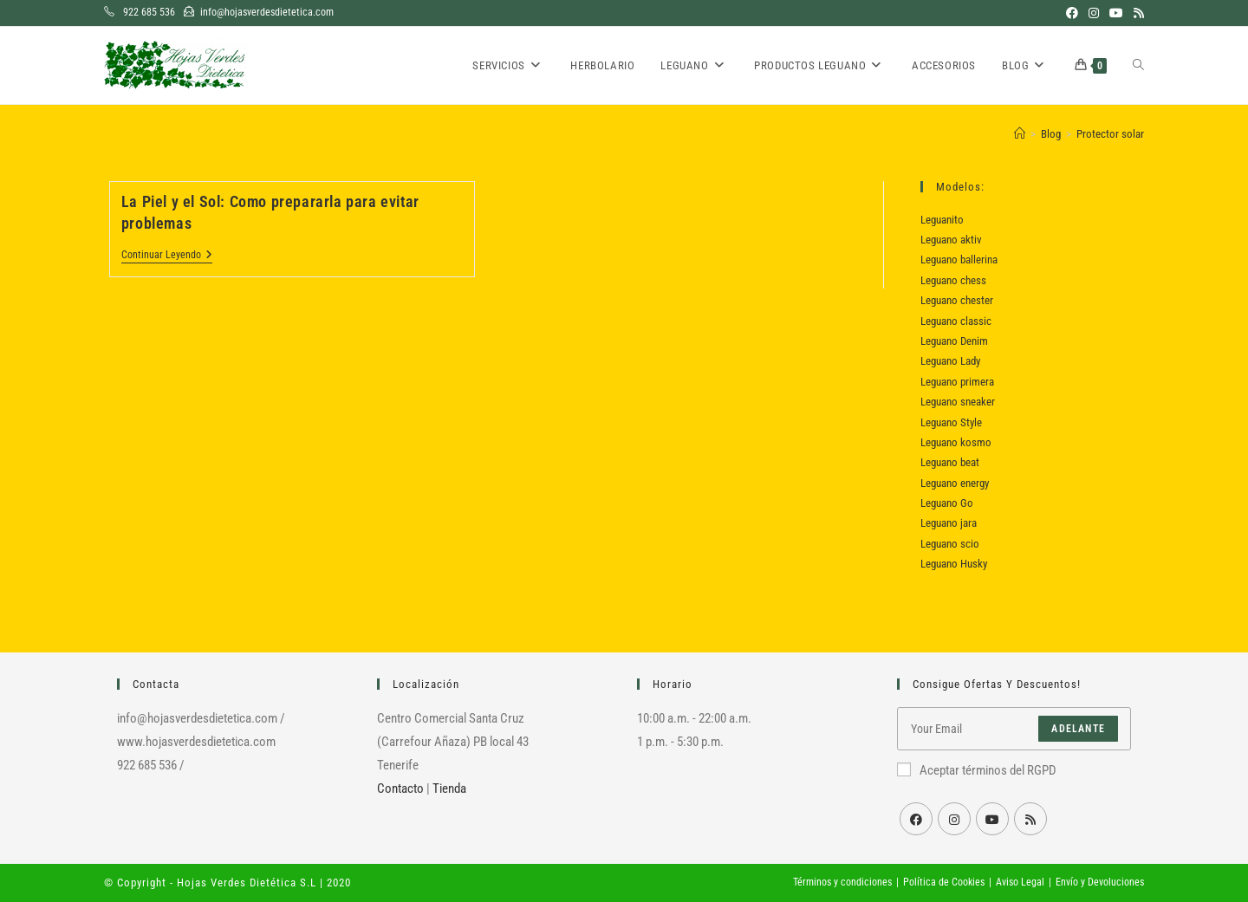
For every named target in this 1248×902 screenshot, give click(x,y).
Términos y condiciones (842, 882)
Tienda (449, 788)
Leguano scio (949, 543)
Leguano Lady (950, 360)
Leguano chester (956, 300)
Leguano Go (946, 502)
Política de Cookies (944, 882)
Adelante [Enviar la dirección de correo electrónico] (1078, 729)
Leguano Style (951, 422)
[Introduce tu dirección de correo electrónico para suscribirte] (1014, 728)
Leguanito (942, 219)
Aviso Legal (1020, 882)
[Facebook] (916, 818)
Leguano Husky (953, 563)
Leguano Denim (954, 340)
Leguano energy (954, 483)
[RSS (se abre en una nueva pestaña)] (1136, 13)
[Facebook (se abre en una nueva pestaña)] (1072, 13)
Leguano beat (949, 462)
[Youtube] (992, 818)
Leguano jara (948, 522)
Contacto (400, 788)
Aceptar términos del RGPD (976, 770)
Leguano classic (955, 321)
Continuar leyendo (166, 256)
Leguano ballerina (959, 259)
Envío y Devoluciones (1100, 882)
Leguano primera (957, 381)
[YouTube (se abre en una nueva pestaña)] (1116, 13)
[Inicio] (1019, 133)
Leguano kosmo (955, 442)
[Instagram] (954, 818)
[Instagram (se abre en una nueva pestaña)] (1093, 13)
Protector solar (1110, 133)
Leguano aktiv (951, 239)
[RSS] (1030, 818)
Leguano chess (953, 280)
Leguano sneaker (957, 401)
